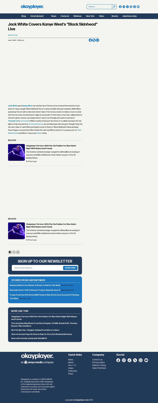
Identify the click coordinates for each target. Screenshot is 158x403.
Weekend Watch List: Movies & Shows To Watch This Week (41, 285)
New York (90, 16)
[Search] (114, 6)
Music (71, 362)
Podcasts (72, 371)
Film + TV (72, 365)
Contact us (97, 360)
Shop (23, 16)
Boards (115, 16)
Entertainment (37, 16)
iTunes (39, 133)
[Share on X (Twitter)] (94, 40)
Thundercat (13, 121)
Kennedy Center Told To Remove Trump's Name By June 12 (41, 290)
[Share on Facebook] (90, 40)
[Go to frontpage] (32, 6)
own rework (24, 121)
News (53, 16)
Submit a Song (99, 365)
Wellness (77, 16)
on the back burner (35, 124)
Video (101, 16)
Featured (65, 16)
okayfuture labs (130, 16)
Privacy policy (98, 362)
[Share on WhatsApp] (97, 40)
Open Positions (99, 368)
